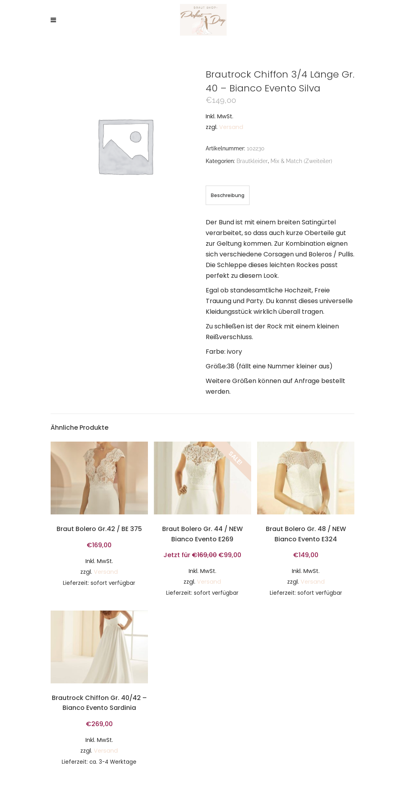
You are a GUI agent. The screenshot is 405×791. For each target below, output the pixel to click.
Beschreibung (227, 195)
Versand (231, 127)
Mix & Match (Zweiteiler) (301, 161)
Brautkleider (252, 161)
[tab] (228, 195)
